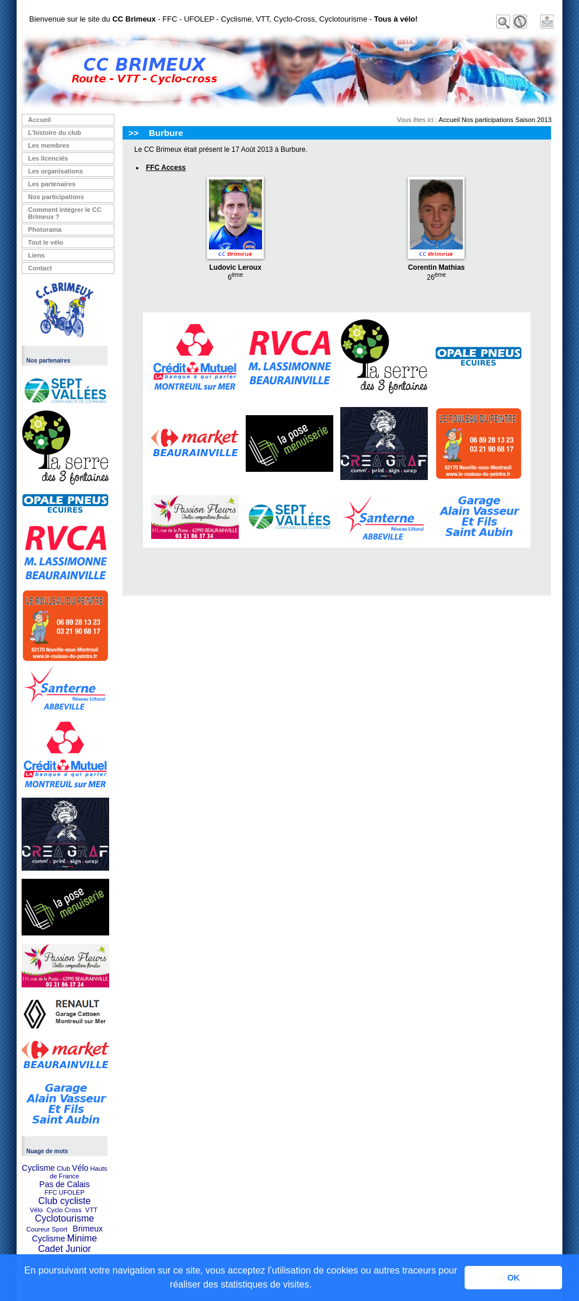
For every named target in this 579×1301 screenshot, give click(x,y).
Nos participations (56, 196)
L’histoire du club (54, 132)
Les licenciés (48, 158)
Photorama (44, 229)
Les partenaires (51, 183)
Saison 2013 (533, 119)
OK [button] (513, 1277)
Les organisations (55, 171)
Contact (40, 268)
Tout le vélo (45, 242)
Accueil (39, 119)
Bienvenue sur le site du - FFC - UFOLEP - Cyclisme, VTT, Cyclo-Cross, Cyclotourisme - (223, 19)
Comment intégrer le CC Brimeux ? (65, 213)
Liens (36, 255)
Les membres (48, 145)
